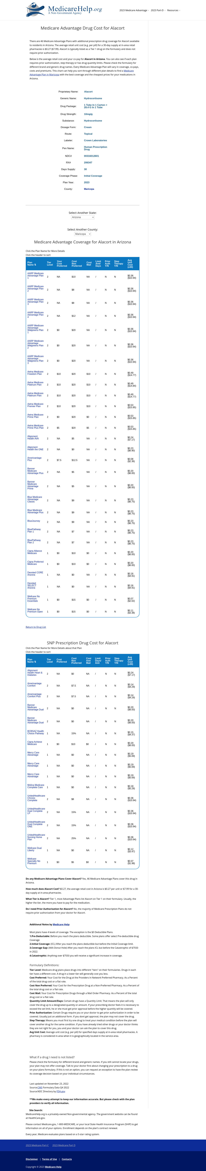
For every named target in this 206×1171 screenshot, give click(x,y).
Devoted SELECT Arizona (31, 585)
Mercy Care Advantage (33, 753)
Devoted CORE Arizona (35, 573)
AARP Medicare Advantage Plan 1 (35, 275)
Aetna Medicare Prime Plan (35, 415)
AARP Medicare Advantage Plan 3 (35, 301)
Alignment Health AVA (33, 437)
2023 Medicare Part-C (37, 1145)
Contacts (67, 1159)
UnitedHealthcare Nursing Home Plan (36, 837)
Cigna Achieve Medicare (34, 743)
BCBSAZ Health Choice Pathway (35, 732)
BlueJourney (33, 521)
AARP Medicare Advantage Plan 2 (35, 288)
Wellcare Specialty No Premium (33, 861)
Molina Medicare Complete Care (35, 786)
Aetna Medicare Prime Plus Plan (35, 426)
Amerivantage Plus (34, 459)
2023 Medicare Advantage (133, 10)
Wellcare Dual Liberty (34, 849)
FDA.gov (61, 1091)
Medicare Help (61, 924)
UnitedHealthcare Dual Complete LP (36, 811)
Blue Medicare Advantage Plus (35, 511)
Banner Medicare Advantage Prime (32, 485)
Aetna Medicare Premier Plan (35, 405)
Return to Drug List (36, 627)
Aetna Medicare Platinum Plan (35, 383)
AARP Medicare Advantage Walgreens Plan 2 (35, 344)
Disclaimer (32, 1159)
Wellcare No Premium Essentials (33, 598)
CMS (40, 1087)
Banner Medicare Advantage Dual (35, 707)
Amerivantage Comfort (34, 684)
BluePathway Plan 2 (34, 541)
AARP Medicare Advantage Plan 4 (35, 314)
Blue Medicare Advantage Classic (34, 499)
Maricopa (89, 189)
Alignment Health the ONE (35, 448)
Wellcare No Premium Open (35, 610)
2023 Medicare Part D (63, 1145)
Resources (172, 10)
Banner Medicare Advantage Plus (35, 470)
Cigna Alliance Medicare (34, 552)
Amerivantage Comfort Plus (34, 695)
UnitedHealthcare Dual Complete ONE (36, 824)
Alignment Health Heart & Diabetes (34, 672)
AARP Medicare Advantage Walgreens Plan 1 (35, 329)
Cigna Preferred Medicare (35, 563)
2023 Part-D (157, 10)
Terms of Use (49, 1159)
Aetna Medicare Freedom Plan (35, 372)
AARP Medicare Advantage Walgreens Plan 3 (35, 359)
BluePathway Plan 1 (34, 530)
